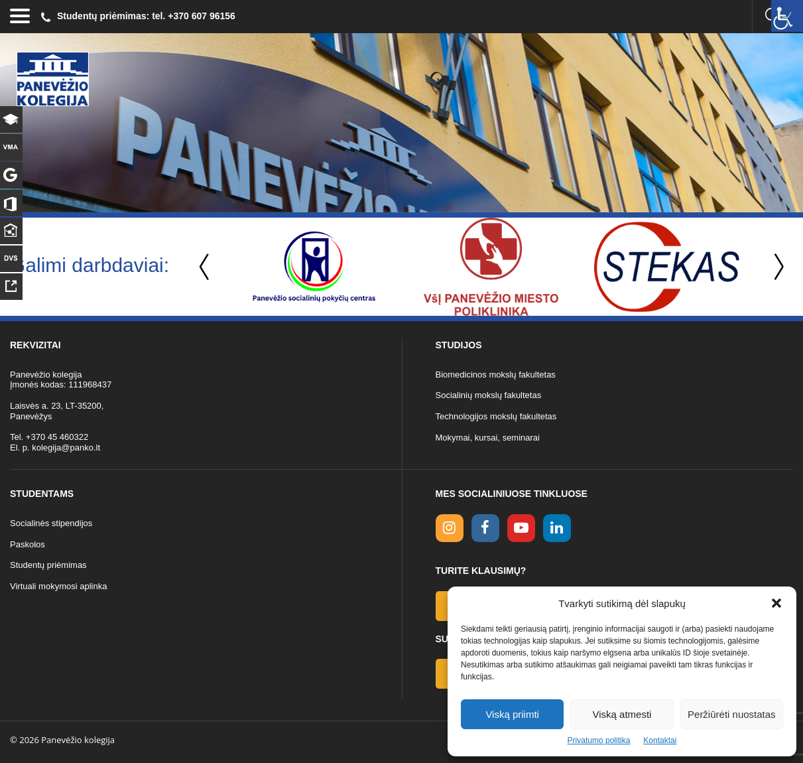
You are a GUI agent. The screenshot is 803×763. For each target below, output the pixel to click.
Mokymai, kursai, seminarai (488, 438)
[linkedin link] (557, 528)
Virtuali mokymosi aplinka (58, 586)
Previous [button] (205, 267)
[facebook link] (485, 528)
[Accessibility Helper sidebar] (787, 16)
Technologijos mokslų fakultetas (496, 416)
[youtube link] (521, 528)
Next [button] (776, 267)
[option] (313, 267)
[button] (776, 603)
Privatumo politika (599, 740)
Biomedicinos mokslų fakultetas (496, 375)
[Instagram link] (449, 528)
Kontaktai (659, 740)
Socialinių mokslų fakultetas (489, 395)
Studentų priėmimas (48, 565)
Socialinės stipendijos (51, 523)
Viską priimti (512, 714)
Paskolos (27, 544)
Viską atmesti (622, 714)
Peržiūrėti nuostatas (732, 714)
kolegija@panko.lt (66, 447)
